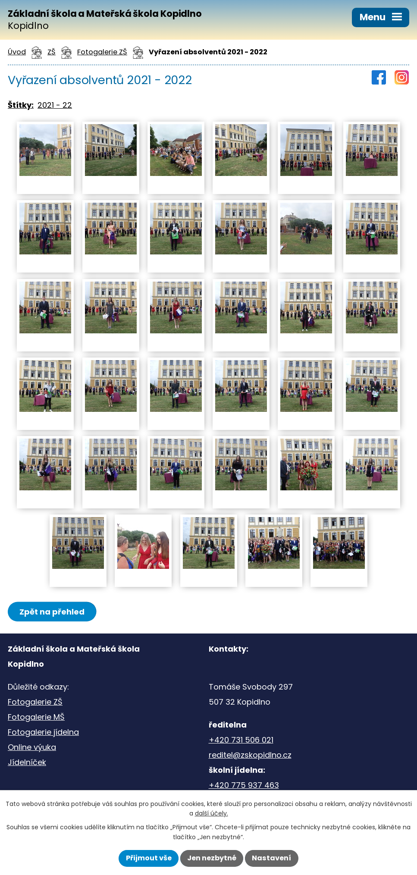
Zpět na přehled (52, 611)
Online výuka (32, 747)
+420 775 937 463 (244, 785)
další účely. (211, 813)
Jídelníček (27, 762)
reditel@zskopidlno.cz (250, 755)
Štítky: (21, 105)
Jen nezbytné (211, 858)
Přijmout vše (149, 858)
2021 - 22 (55, 105)
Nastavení (271, 858)
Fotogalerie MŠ (36, 717)
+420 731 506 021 (241, 739)
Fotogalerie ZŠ (35, 701)
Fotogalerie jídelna (43, 732)
